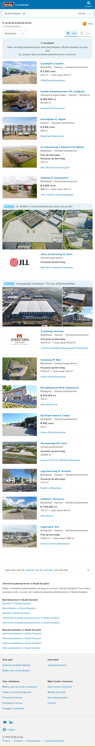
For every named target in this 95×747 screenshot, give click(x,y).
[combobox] (38, 13)
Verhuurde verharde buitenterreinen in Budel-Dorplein (31, 622)
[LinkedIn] (10, 722)
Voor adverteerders (58, 697)
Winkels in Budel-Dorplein (16, 613)
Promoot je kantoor (12, 697)
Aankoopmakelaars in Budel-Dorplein (22, 633)
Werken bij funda (56, 692)
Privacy (6, 740)
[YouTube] (4, 722)
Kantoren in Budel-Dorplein (16, 603)
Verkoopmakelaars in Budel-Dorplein (21, 638)
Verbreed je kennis (12, 703)
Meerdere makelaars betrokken (57, 267)
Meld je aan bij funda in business (19, 686)
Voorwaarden (33, 740)
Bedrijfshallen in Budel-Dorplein (19, 608)
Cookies (18, 740)
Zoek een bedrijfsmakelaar (16, 665)
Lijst (71, 33)
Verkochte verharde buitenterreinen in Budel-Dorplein (31, 617)
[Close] (88, 570)
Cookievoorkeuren (54, 740)
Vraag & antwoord (57, 665)
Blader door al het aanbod (16, 670)
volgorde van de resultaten (39, 570)
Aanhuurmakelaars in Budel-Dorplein (21, 643)
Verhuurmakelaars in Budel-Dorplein (21, 648)
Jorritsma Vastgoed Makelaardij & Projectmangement (66, 348)
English (9, 730)
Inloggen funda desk (13, 708)
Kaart (85, 33)
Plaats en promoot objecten (16, 692)
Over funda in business (60, 686)
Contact (52, 703)
